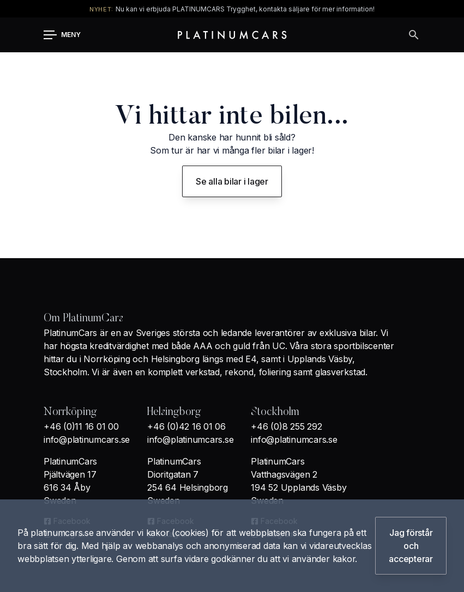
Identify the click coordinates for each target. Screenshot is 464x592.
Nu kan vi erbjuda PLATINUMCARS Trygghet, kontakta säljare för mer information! (245, 9)
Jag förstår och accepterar (411, 545)
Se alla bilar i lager (232, 181)
